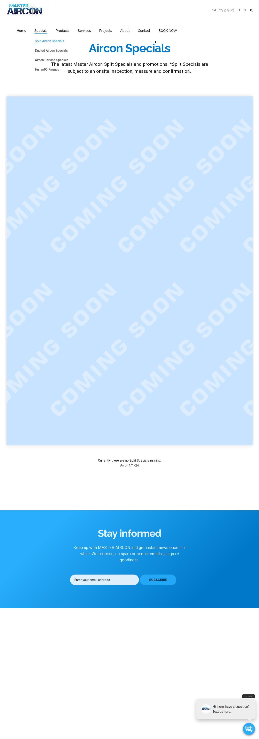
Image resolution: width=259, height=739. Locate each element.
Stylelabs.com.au (160, 729)
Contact (173, 10)
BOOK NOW (194, 10)
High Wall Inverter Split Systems (88, 671)
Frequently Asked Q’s (18, 700)
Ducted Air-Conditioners (84, 677)
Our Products (14, 677)
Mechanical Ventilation (83, 693)
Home (63, 10)
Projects (139, 10)
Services (120, 10)
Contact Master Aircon (19, 712)
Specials (81, 10)
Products (100, 10)
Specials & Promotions (19, 671)
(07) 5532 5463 (149, 705)
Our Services (13, 683)
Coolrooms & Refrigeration (86, 699)
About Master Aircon (18, 689)
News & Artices (15, 706)
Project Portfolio (15, 694)
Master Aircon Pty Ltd (120, 729)
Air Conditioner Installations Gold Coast (93, 711)
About (156, 10)
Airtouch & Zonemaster (83, 705)
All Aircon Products (81, 665)
